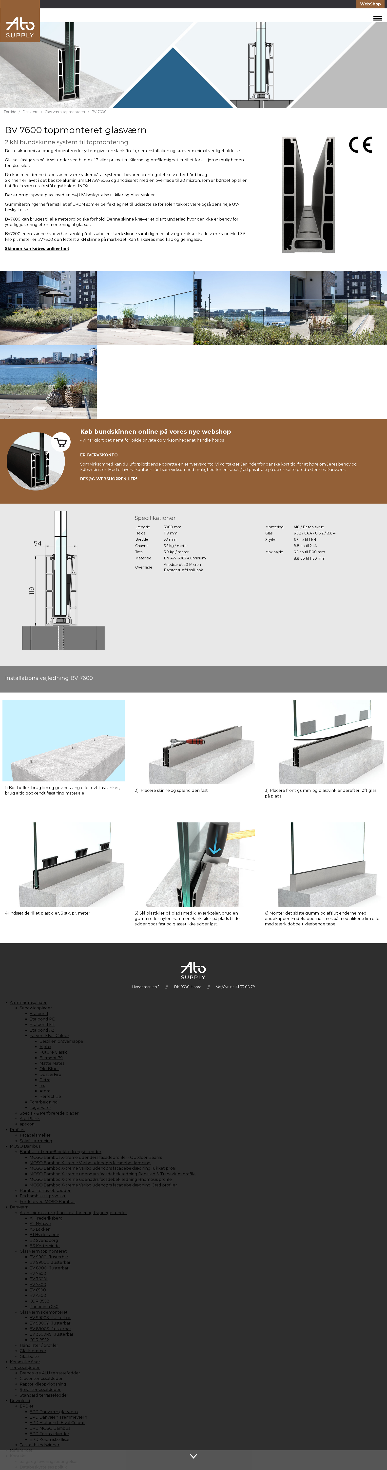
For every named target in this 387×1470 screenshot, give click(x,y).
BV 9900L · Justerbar (50, 1262)
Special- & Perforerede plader (49, 1113)
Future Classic (53, 1052)
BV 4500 (38, 1295)
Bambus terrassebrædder (45, 1190)
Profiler (17, 1129)
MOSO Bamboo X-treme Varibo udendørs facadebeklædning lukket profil (103, 1168)
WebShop (370, 4)
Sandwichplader (36, 1008)
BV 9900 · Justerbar (49, 1257)
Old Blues (49, 1068)
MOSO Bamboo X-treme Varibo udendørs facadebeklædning (90, 1163)
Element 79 (51, 1058)
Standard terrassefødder (44, 1395)
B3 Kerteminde (45, 1246)
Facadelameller (35, 1135)
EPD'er (27, 1406)
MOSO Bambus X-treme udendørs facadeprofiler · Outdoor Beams (96, 1157)
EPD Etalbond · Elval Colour (57, 1422)
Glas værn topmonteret (65, 112)
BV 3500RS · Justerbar (52, 1334)
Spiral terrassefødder (40, 1389)
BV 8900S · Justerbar (50, 1329)
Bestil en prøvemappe (61, 1041)
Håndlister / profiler (39, 1345)
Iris (42, 1085)
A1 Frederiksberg (46, 1218)
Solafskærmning (36, 1141)
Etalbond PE (42, 1019)
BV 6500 (38, 1290)
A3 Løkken (40, 1229)
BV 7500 (38, 1284)
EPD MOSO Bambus (50, 1428)
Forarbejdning (44, 1102)
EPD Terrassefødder (49, 1433)
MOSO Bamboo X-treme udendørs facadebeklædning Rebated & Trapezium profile (113, 1174)
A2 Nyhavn (40, 1223)
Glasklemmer (33, 1350)
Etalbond (39, 1013)
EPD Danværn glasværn (54, 1411)
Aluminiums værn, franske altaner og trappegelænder (73, 1212)
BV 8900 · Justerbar (49, 1268)
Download (20, 1400)
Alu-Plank (30, 1118)
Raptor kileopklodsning (43, 1384)
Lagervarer (40, 1107)
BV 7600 (99, 112)
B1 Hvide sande (44, 1234)
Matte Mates (51, 1063)
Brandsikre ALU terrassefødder (50, 1373)
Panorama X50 (44, 1306)
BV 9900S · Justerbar (50, 1317)
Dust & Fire (50, 1074)
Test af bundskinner (39, 1445)
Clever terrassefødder (41, 1378)
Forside (10, 112)
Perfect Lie (50, 1096)
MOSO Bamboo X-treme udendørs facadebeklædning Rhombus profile (101, 1179)
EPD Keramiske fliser (50, 1439)
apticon (27, 1124)
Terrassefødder (25, 1367)
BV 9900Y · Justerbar (50, 1323)
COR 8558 (39, 1301)
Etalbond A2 (42, 1030)
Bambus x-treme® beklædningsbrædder (60, 1151)
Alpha (45, 1046)
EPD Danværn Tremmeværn (58, 1417)
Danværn (30, 112)
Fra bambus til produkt (43, 1196)
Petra (44, 1080)
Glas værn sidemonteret (44, 1312)
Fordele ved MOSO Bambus (47, 1201)
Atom (44, 1091)
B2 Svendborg (44, 1240)
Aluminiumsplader (28, 1002)
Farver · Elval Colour (49, 1035)
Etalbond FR (42, 1024)
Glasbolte (29, 1356)
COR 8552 (39, 1340)
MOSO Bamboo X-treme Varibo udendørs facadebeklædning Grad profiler (103, 1185)
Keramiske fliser (25, 1362)
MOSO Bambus (25, 1146)
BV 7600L (39, 1279)
